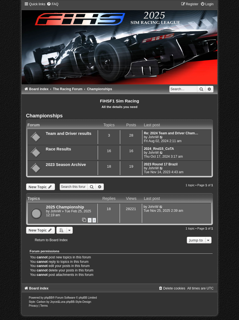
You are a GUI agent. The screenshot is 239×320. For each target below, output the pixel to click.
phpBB (48, 297)
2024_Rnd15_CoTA (159, 149)
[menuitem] (52, 4)
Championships (44, 116)
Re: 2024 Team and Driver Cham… (171, 133)
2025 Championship (65, 207)
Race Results (58, 149)
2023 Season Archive (66, 164)
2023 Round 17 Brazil (161, 164)
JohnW (153, 137)
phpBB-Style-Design (78, 301)
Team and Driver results (68, 133)
